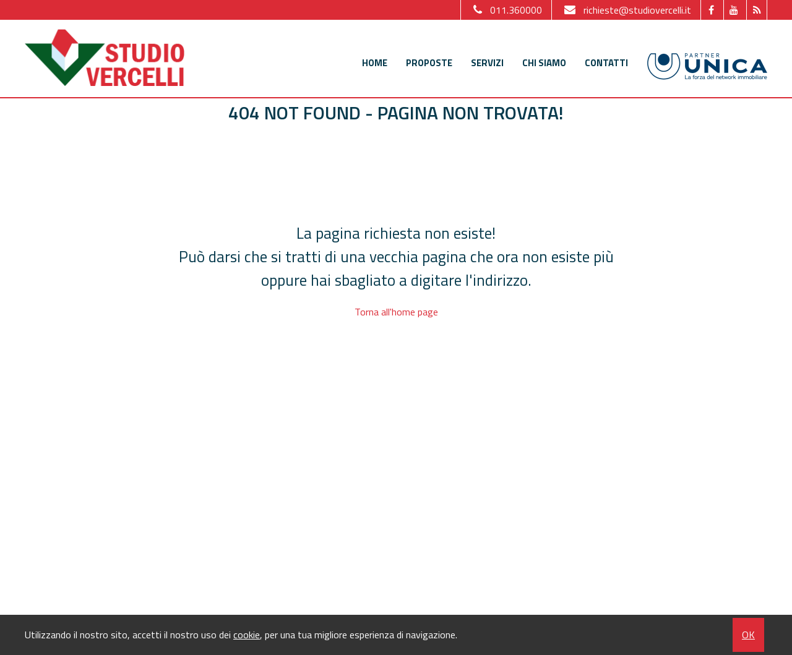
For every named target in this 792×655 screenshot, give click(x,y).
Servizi (487, 63)
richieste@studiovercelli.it (626, 9)
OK (748, 634)
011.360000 (506, 9)
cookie (246, 634)
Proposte (429, 63)
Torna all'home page (396, 311)
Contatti (606, 63)
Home (374, 63)
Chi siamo (544, 63)
